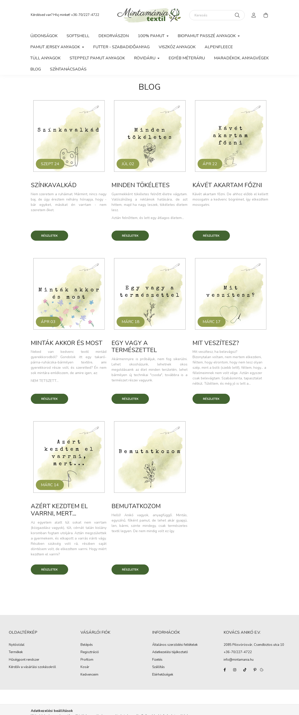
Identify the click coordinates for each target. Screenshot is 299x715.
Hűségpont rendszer (24, 660)
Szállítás (158, 667)
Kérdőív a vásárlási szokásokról (32, 667)
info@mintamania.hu (239, 659)
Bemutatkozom (136, 506)
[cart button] (266, 15)
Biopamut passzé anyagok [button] (207, 36)
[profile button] (254, 15)
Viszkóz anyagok (177, 47)
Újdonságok (44, 36)
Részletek (49, 236)
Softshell (78, 36)
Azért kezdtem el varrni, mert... (59, 509)
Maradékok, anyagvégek (241, 58)
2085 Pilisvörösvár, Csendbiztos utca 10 (254, 645)
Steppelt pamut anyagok (97, 58)
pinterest (255, 670)
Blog (35, 69)
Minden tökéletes (141, 185)
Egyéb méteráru (187, 58)
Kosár (84, 667)
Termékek (16, 652)
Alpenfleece (219, 47)
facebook (225, 670)
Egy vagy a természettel (134, 346)
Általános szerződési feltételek (175, 645)
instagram (235, 670)
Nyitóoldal (16, 645)
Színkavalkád (53, 185)
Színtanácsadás (68, 69)
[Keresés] (217, 15)
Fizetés (157, 660)
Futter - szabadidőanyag (121, 47)
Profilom (86, 660)
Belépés (86, 645)
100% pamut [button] (152, 36)
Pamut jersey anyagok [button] (55, 47)
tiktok (245, 670)
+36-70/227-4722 (85, 15)
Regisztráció (89, 652)
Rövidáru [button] (145, 58)
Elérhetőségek (162, 675)
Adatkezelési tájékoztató (170, 652)
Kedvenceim (89, 675)
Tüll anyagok (45, 58)
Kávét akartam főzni (227, 185)
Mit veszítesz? (216, 343)
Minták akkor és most (66, 343)
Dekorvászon (113, 36)
